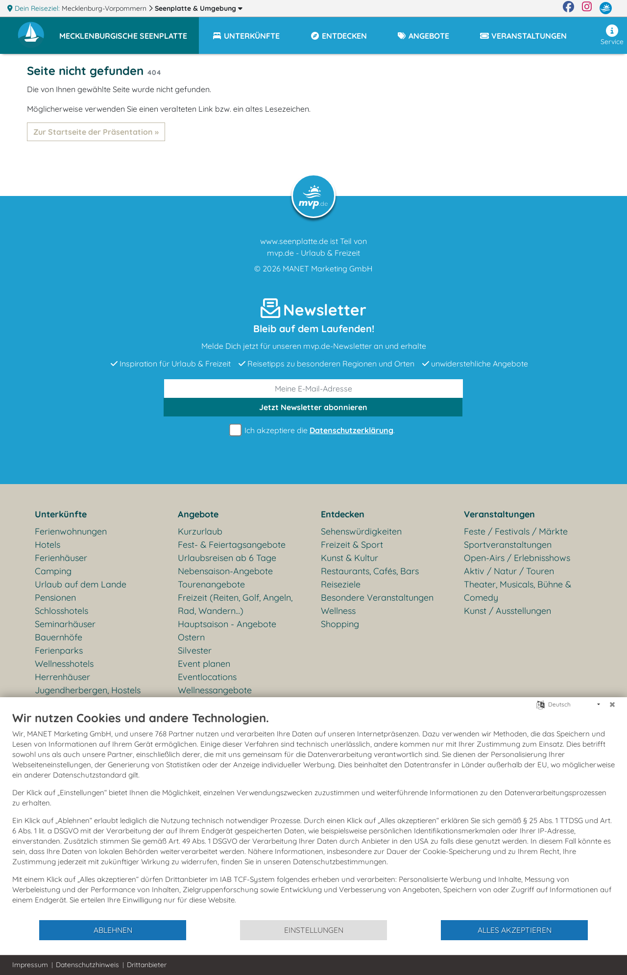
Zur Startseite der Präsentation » (96, 132)
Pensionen (55, 597)
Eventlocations (207, 676)
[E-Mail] (313, 388)
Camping (53, 571)
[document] (313, 815)
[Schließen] (612, 704)
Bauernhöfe (58, 637)
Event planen (204, 663)
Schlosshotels (61, 610)
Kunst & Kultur (349, 557)
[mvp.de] (606, 8)
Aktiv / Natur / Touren (509, 571)
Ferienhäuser (61, 557)
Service (612, 35)
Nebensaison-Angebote (225, 571)
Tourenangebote (211, 584)
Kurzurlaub (200, 531)
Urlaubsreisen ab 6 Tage (227, 557)
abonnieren (313, 407)
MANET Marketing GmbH (328, 268)
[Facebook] (568, 8)
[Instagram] (587, 8)
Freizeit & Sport (352, 544)
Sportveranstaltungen (508, 544)
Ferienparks (59, 650)
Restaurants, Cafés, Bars (370, 571)
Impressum (30, 964)
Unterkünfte (61, 514)
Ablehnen (113, 930)
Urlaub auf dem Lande (80, 584)
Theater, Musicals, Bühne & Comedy (517, 591)
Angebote (198, 514)
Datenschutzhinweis (87, 964)
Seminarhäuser (65, 624)
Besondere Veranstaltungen (377, 597)
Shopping (340, 624)
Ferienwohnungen (71, 531)
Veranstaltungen (499, 514)
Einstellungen (313, 930)
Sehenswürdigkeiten (361, 531)
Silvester (195, 650)
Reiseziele (341, 584)
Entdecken (342, 514)
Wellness (338, 610)
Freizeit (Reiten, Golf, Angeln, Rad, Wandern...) (235, 604)
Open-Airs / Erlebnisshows (517, 557)
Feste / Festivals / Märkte (516, 531)
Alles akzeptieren (515, 930)
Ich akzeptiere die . (313, 430)
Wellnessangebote (215, 690)
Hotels (47, 544)
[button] (129, 31)
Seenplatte (198, 8)
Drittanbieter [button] (147, 964)
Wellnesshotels (64, 663)
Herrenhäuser (62, 676)
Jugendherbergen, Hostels (88, 690)
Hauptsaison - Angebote (227, 624)
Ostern (191, 637)
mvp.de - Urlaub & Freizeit (313, 253)
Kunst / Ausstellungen (507, 610)
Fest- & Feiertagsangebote (232, 544)
